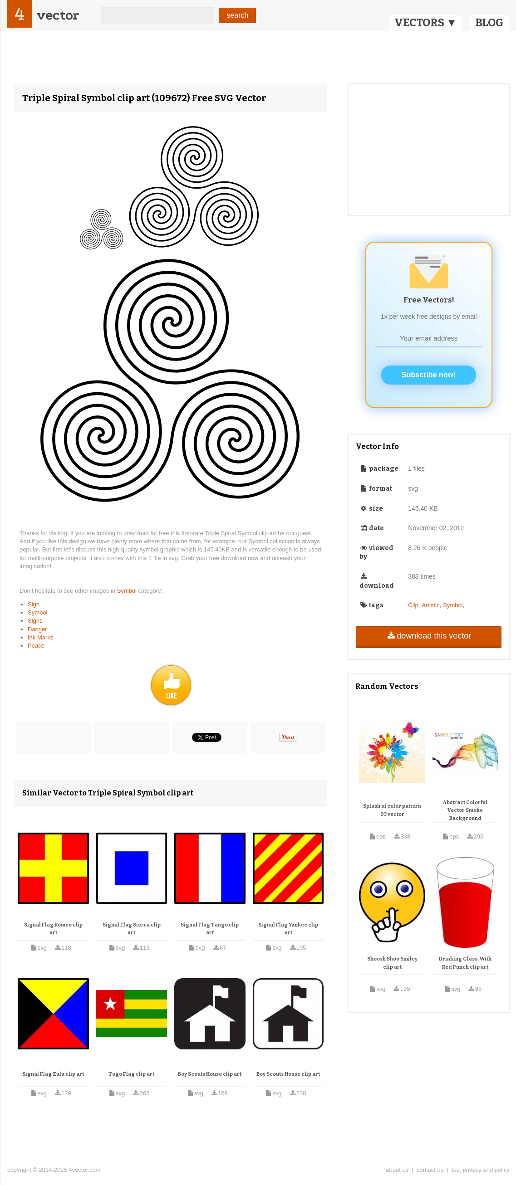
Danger (37, 629)
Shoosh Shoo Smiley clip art (392, 963)
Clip (413, 605)
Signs (35, 620)
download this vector (428, 635)
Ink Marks (40, 637)
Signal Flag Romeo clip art (53, 929)
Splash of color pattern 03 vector (392, 810)
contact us (430, 1169)
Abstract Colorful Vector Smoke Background (465, 810)
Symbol (127, 590)
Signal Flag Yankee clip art (288, 929)
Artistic (430, 605)
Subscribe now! (429, 375)
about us (397, 1169)
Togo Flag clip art (131, 1074)
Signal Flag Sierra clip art (132, 929)
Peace (36, 645)
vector (57, 15)
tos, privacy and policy (481, 1169)
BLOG (489, 22)
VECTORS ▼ (425, 22)
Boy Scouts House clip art (209, 1074)
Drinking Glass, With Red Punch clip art (465, 963)
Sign (33, 604)
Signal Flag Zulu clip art (53, 1074)
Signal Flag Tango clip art (210, 929)
